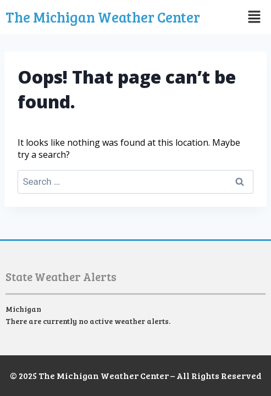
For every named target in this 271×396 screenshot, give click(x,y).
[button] (247, 17)
